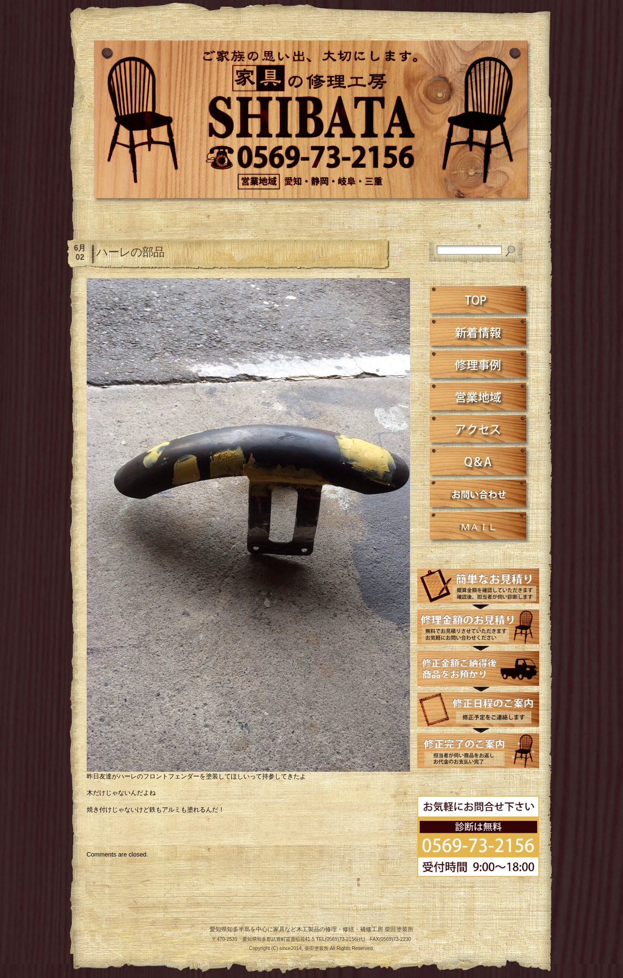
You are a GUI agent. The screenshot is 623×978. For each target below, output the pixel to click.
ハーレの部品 (130, 251)
